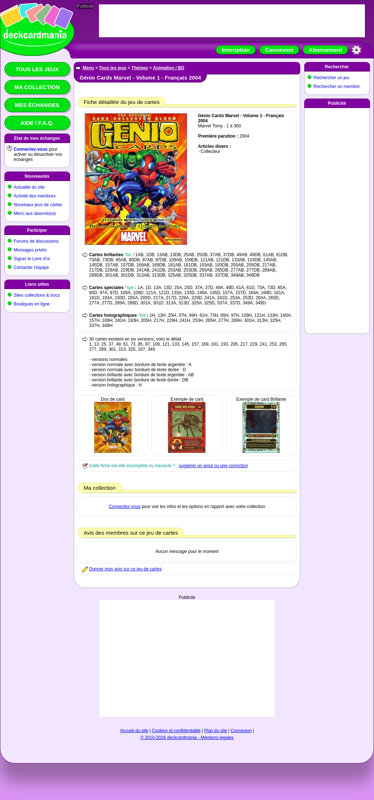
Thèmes (139, 67)
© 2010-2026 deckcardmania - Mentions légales (187, 737)
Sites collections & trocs (37, 295)
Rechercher (337, 66)
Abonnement (325, 50)
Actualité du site (29, 187)
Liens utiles (37, 284)
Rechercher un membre (337, 86)
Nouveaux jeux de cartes (38, 204)
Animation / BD (168, 67)
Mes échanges (37, 105)
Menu (88, 67)
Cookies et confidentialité (176, 730)
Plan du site (215, 730)
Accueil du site (134, 730)
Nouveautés (36, 176)
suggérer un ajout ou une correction (213, 465)
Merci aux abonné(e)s (35, 213)
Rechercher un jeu (332, 77)
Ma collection (37, 87)
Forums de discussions (36, 241)
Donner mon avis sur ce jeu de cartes (125, 569)
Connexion (279, 50)
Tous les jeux (36, 69)
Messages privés (30, 250)
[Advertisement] (187, 651)
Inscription (236, 50)
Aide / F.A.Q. (37, 123)
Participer (37, 230)
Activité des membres (35, 196)
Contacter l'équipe (31, 267)
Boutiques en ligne (32, 304)
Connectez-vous (31, 149)
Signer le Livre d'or (32, 258)
